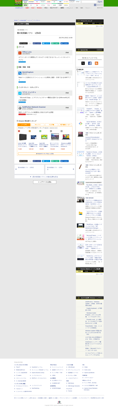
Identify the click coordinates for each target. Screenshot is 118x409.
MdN (67, 381)
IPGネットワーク (87, 380)
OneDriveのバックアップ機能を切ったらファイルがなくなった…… (93, 343)
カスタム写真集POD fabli (91, 385)
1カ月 (100, 23)
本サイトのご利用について (20, 398)
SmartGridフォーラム (37, 367)
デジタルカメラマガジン (22, 386)
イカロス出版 (69, 364)
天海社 (86, 367)
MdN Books (71, 383)
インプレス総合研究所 (21, 372)
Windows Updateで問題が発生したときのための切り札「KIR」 (93, 332)
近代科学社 (53, 386)
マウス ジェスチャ (29, 92)
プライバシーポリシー (65, 398)
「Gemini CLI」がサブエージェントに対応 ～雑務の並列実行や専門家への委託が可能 (93, 257)
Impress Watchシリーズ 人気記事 (90, 269)
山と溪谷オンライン (57, 380)
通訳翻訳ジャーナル (73, 372)
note (57, 43)
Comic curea (87, 370)
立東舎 (53, 375)
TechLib (70, 391)
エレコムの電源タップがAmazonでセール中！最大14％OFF (92, 171)
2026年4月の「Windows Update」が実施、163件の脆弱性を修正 (93, 303)
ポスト (24, 43)
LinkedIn (66, 43)
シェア (38, 43)
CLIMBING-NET (56, 383)
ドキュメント (69, 8)
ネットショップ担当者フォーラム (40, 370)
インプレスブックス (37, 385)
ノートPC (24, 124)
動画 (82, 8)
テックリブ (69, 388)
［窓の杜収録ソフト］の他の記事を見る (44, 177)
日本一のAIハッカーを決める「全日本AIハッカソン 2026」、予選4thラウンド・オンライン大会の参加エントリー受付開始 (93, 248)
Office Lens (27, 52)
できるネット (19, 388)
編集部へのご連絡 (53, 398)
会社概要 (74, 398)
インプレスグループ (84, 398)
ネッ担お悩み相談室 (21, 381)
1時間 (79, 23)
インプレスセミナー (37, 375)
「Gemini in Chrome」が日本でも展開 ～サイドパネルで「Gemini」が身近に (93, 153)
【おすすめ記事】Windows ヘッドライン (91, 298)
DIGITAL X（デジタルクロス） (39, 378)
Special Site (84, 50)
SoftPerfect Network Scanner (34, 107)
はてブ (47, 43)
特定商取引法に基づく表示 (97, 398)
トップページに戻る (44, 182)
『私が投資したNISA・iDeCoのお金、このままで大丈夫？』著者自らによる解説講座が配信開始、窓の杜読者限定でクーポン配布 (93, 188)
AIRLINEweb (71, 367)
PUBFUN (85, 375)
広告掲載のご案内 (42, 398)
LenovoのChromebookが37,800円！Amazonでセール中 (93, 139)
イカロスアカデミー (73, 378)
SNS (77, 8)
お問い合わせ (32, 398)
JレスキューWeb (72, 375)
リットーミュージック (57, 367)
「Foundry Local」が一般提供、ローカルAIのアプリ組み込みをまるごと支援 (93, 321)
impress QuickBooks (89, 372)
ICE (83, 364)
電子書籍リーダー (65, 124)
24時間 (86, 23)
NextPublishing (35, 388)
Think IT (18, 367)
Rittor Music (53, 364)
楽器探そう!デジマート (57, 370)
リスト (30, 43)
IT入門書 (51, 124)
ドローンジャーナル (21, 378)
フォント (87, 8)
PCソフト (38, 124)
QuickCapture (27, 72)
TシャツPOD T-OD (57, 372)
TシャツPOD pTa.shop (90, 382)
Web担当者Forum (20, 370)
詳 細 (67, 52)
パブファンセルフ (88, 377)
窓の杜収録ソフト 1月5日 (26, 167)
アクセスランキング (86, 21)
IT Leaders (18, 375)
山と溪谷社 (53, 378)
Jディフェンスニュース (74, 370)
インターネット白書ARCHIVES (24, 391)
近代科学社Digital (56, 388)
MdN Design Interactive (74, 386)
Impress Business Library (38, 372)
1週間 (93, 23)
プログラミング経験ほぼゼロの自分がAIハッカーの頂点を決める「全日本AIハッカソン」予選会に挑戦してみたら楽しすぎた (93, 204)
